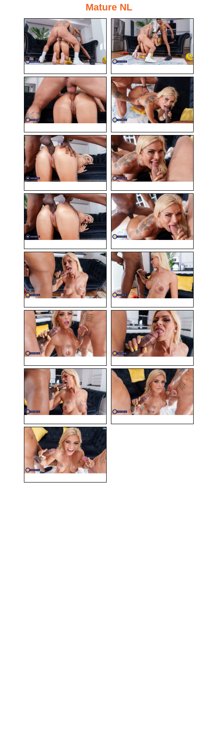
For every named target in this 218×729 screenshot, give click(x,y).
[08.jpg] (152, 221)
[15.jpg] (65, 455)
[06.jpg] (152, 163)
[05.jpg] (65, 163)
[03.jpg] (65, 104)
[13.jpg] (65, 396)
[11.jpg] (65, 338)
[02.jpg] (152, 46)
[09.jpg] (65, 279)
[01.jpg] (65, 46)
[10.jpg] (152, 279)
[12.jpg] (152, 338)
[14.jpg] (152, 396)
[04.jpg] (152, 104)
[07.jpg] (65, 221)
